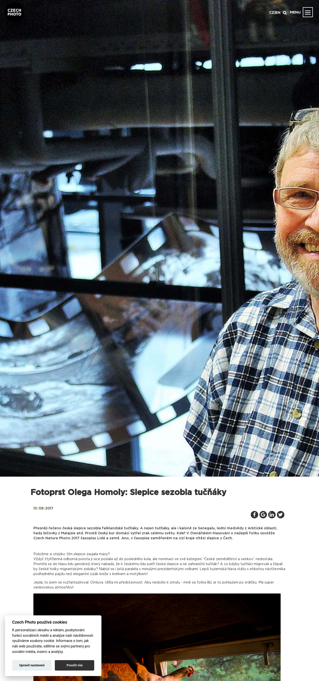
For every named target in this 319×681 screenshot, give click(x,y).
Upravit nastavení (32, 665)
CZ (271, 12)
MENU (295, 12)
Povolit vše (74, 665)
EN (277, 12)
